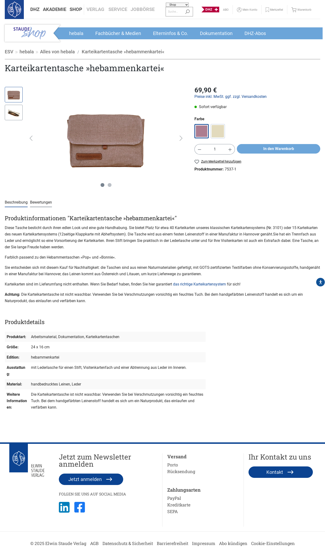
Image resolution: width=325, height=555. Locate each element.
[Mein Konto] (247, 9)
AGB (94, 543)
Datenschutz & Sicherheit (127, 543)
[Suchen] (187, 11)
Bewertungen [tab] (41, 202)
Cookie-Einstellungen (273, 543)
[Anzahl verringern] (199, 149)
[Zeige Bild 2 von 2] (110, 185)
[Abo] (225, 9)
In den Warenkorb (278, 148)
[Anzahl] (214, 149)
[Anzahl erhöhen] (230, 149)
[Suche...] (174, 11)
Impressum (203, 543)
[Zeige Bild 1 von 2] (102, 185)
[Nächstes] (181, 138)
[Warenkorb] (303, 9)
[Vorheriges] (31, 138)
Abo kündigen (233, 543)
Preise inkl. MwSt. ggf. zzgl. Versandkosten (230, 96)
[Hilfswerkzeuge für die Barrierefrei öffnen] (320, 282)
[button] (35, 9)
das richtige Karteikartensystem (199, 284)
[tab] (16, 202)
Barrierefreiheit (172, 543)
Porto (172, 465)
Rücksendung (181, 471)
